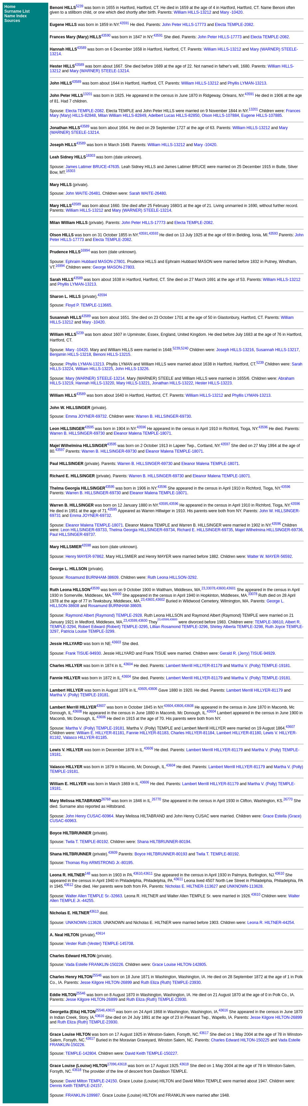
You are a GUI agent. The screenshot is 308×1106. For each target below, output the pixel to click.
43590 (105, 35)
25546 (97, 975)
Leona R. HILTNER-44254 (270, 922)
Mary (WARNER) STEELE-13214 (99, 71)
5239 (79, 6)
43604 (128, 664)
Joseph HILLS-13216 (235, 349)
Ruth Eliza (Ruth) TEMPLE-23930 (171, 982)
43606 (152, 689)
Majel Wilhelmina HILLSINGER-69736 (269, 530)
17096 (111, 1064)
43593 (153, 233)
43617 (204, 1033)
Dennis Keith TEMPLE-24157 (76, 1085)
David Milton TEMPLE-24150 (91, 1081)
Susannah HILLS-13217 (277, 349)
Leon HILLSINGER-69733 (84, 530)
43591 (124, 23)
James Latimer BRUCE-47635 (92, 166)
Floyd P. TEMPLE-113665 (88, 305)
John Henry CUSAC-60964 (89, 816)
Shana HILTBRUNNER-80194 (163, 841)
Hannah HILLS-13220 (95, 383)
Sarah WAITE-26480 (147, 193)
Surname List (17, 11)
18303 (90, 155)
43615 (110, 1010)
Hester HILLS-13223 (213, 383)
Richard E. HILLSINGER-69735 (205, 530)
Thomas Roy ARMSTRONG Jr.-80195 (99, 862)
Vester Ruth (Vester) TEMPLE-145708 (99, 943)
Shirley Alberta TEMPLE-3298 (236, 626)
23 (203, 588)
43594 (102, 295)
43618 (122, 1064)
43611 (148, 873)
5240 (184, 348)
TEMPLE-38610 (269, 622)
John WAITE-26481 (83, 193)
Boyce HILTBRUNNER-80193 (160, 854)
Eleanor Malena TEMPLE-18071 (142, 433)
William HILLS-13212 (192, 12)
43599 (95, 588)
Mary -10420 (231, 12)
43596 (141, 427)
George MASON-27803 (113, 267)
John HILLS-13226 (131, 368)
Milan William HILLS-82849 (122, 115)
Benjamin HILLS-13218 (70, 354)
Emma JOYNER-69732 (86, 416)
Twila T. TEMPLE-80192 (87, 841)
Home (9, 6)
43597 (225, 444)
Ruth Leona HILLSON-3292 (172, 577)
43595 (89, 427)
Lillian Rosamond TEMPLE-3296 (179, 626)
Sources (12, 20)
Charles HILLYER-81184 (192, 733)
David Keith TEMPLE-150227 (151, 1053)
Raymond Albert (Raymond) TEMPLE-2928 (104, 615)
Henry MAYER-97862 (85, 556)
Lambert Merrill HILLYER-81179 (194, 665)
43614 (100, 933)
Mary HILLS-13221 (133, 383)
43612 (68, 885)
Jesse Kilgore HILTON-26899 (106, 982)
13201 (87, 94)
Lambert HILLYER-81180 (239, 733)
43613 (94, 911)
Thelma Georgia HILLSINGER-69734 (142, 530)
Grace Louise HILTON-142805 (179, 964)
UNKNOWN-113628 (244, 886)
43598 (86, 545)
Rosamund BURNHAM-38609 (92, 577)
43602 (160, 599)
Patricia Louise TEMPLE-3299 (87, 631)
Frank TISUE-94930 (83, 653)
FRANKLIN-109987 (83, 1095)
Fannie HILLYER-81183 (147, 733)
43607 (101, 706)
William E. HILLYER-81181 (100, 733)
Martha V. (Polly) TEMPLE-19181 (260, 665)
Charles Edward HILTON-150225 (240, 1040)
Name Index (15, 16)
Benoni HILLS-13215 (111, 354)
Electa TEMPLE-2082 (234, 24)
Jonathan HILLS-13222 (172, 383)
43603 (116, 642)
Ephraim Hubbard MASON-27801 (95, 261)
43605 (142, 689)
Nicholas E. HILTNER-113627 (191, 886)
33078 (211, 588)
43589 (81, 48)
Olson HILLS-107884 (220, 115)
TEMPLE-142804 (81, 1053)
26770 (156, 799)
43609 (112, 852)
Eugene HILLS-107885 (261, 115)
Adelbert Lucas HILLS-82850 (174, 115)
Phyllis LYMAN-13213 (247, 83)
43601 (231, 588)
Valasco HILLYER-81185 (85, 737)
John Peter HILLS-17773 (184, 24)
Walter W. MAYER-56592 (269, 556)
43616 (223, 1010)
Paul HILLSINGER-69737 (72, 534)
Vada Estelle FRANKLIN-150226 (94, 964)
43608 (189, 706)
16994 (85, 250)
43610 (138, 873)
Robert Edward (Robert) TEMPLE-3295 (113, 626)
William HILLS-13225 (94, 368)
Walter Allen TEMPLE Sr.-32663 (94, 896)
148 (87, 873)
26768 (105, 799)
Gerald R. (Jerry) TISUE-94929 (247, 653)
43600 (221, 588)
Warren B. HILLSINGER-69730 (163, 416)
